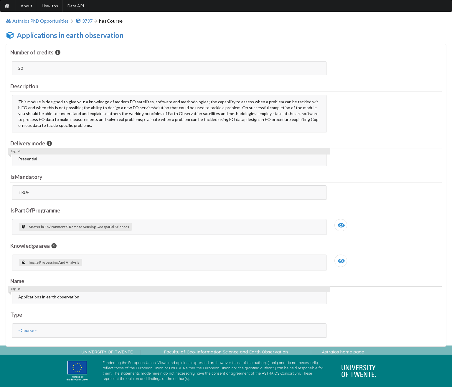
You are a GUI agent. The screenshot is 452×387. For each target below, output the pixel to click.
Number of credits (32, 52)
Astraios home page (343, 352)
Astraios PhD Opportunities (37, 21)
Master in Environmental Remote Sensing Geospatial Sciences (75, 227)
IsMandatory (26, 177)
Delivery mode (28, 143)
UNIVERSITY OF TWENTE (107, 352)
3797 (84, 21)
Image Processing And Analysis (50, 262)
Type (16, 314)
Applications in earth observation (70, 35)
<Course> (27, 330)
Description (24, 86)
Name (17, 281)
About (26, 5)
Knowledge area (30, 246)
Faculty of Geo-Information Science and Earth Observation (226, 352)
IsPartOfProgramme (35, 210)
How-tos (50, 5)
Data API (75, 5)
